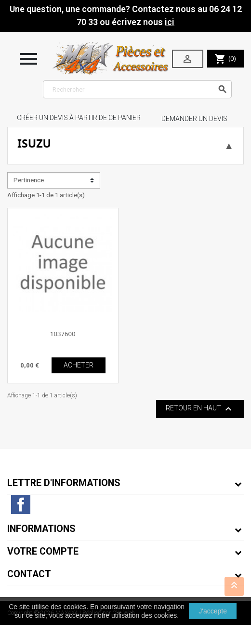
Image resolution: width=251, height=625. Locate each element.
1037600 (63, 333)
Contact (29, 574)
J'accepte (212, 611)
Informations (41, 528)
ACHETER (78, 365)
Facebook (20, 504)
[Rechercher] (137, 89)
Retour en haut (200, 409)
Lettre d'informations (63, 483)
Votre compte (43, 551)
